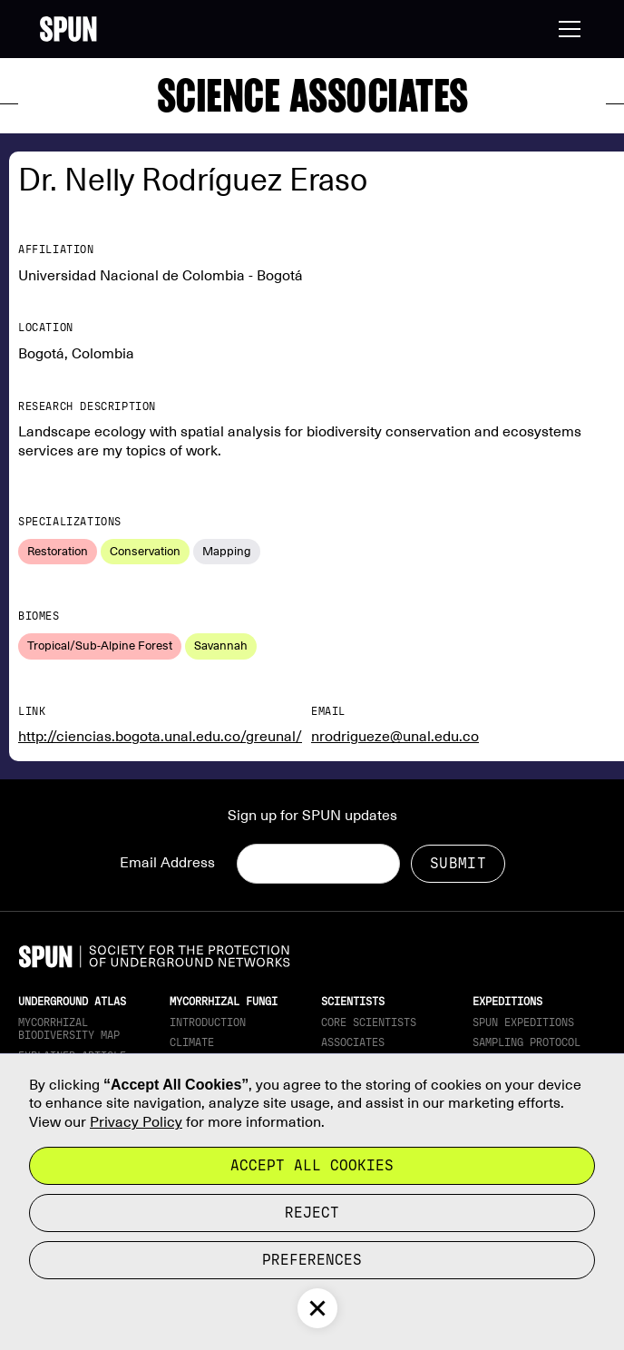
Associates (353, 1042)
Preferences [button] (312, 1259)
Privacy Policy (136, 1122)
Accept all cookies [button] (312, 1165)
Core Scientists (368, 1022)
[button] (566, 29)
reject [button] (312, 1212)
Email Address (167, 863)
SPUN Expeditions (523, 1022)
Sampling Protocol (526, 1042)
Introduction (208, 1022)
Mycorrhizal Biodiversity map (69, 1029)
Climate (192, 1042)
